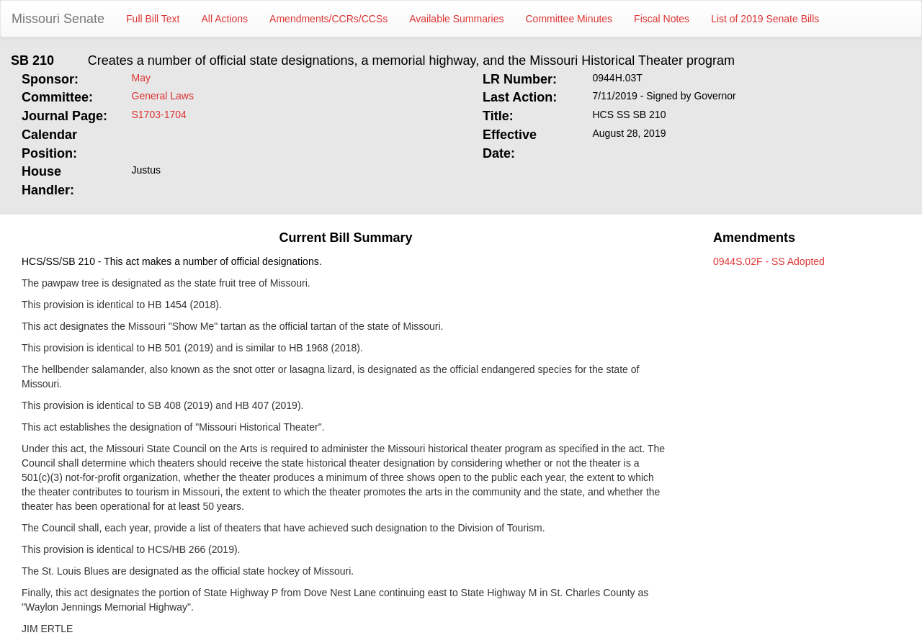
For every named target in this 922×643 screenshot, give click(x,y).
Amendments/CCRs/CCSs (328, 18)
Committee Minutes (569, 18)
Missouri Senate (58, 19)
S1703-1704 (159, 114)
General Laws (163, 96)
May (141, 78)
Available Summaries (456, 18)
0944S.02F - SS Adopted (769, 261)
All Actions (225, 18)
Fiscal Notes (661, 18)
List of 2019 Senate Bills (765, 18)
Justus (146, 170)
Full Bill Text (152, 18)
